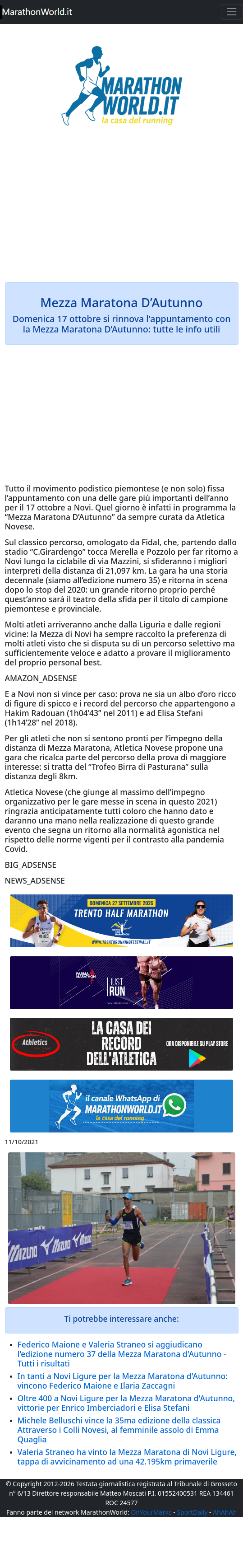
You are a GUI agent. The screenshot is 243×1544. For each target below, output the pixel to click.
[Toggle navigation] (232, 12)
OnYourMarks (151, 1512)
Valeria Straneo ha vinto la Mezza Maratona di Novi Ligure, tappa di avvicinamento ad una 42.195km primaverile (127, 1456)
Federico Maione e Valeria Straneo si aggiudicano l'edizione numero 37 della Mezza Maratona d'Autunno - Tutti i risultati (122, 1354)
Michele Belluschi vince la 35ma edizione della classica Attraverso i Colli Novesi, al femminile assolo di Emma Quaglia (119, 1430)
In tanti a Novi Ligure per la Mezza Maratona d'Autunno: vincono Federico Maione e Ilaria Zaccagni (123, 1381)
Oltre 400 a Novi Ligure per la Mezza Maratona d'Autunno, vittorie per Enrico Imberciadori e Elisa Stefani (126, 1403)
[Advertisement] (121, 210)
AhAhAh (225, 1512)
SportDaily (192, 1512)
